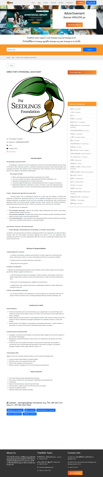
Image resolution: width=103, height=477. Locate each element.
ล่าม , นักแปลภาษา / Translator (45, 410)
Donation (53, 2)
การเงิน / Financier (75, 112)
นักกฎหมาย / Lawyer (76, 163)
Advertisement (75, 473)
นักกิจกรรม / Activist (75, 147)
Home (33, 2)
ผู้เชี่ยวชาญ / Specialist (76, 203)
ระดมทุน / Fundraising (76, 134)
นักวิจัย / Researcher (75, 160)
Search (89, 50)
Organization (69, 2)
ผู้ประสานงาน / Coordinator (15, 410)
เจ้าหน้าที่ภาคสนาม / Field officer (79, 144)
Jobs (39, 2)
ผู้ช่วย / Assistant (30, 410)
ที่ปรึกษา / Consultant (76, 119)
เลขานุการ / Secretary (30, 414)
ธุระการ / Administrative (14, 414)
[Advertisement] (36, 432)
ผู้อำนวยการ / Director (76, 175)
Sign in (80, 2)
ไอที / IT (72, 115)
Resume (61, 2)
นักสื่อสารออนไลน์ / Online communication (81, 172)
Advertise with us (74, 25)
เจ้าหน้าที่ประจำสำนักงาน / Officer (79, 130)
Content (45, 2)
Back (10, 65)
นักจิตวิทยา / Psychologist (77, 200)
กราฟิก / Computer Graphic (77, 137)
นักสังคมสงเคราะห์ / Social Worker (79, 197)
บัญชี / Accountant (75, 109)
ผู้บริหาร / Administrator (76, 178)
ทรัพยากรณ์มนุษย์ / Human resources (80, 153)
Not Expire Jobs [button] (75, 72)
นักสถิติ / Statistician (76, 188)
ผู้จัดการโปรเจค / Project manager (79, 150)
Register (91, 3)
